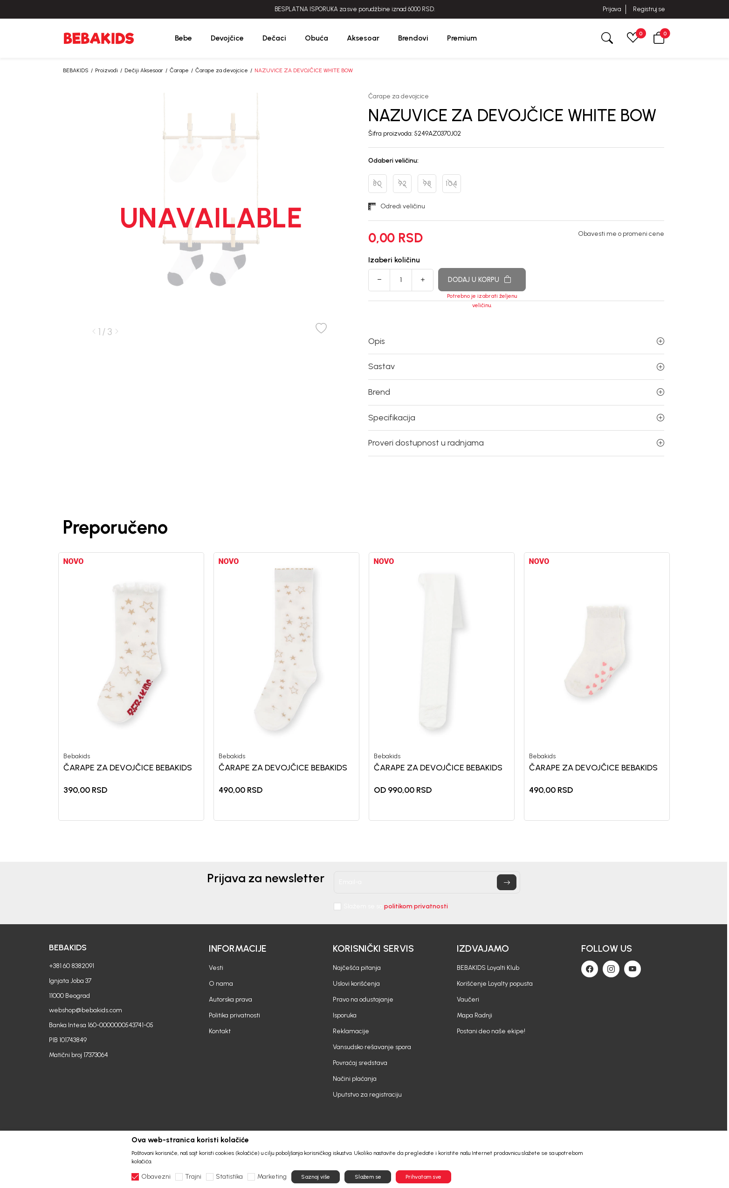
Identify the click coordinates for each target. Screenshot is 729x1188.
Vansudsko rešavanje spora (372, 1047)
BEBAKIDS (76, 70)
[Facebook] (589, 969)
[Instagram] (611, 969)
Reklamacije (351, 1031)
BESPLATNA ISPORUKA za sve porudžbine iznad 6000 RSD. (364, 9)
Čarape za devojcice (221, 70)
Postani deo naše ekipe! (491, 1031)
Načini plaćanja (355, 1079)
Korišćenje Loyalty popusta (495, 984)
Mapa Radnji (474, 1015)
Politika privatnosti (234, 1015)
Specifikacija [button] (516, 417)
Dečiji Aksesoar (143, 70)
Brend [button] (516, 392)
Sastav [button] (516, 366)
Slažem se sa (396, 906)
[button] (659, 38)
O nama (221, 984)
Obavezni (156, 1177)
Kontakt (220, 1031)
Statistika (229, 1177)
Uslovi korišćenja (356, 984)
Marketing (272, 1177)
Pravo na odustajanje (363, 999)
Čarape (179, 70)
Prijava (612, 9)
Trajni (193, 1177)
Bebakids (76, 756)
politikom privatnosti (416, 906)
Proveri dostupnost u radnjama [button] (516, 443)
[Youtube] (632, 969)
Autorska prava (230, 999)
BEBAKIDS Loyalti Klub (488, 968)
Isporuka (345, 1015)
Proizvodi (106, 70)
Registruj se (649, 9)
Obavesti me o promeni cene (621, 234)
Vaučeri (468, 999)
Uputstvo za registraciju (367, 1095)
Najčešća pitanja (357, 968)
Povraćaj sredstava (360, 1063)
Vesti (216, 968)
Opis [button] (516, 341)
